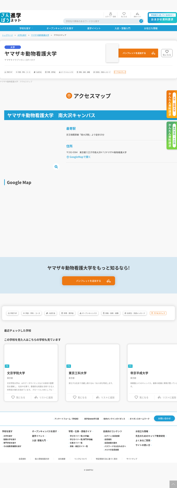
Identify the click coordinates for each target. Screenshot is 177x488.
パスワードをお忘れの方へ (115, 456)
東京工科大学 (78, 381)
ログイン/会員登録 (112, 446)
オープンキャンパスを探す (44, 441)
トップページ (7, 25)
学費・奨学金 (90, 63)
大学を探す (22, 25)
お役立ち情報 (141, 441)
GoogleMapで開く (81, 158)
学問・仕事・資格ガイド (80, 441)
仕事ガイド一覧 (76, 453)
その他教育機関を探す (13, 456)
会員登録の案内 (110, 453)
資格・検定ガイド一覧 (79, 456)
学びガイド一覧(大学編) (79, 446)
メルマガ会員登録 (111, 460)
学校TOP (14, 63)
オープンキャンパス (118, 63)
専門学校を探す (10, 453)
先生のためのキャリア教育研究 (150, 446)
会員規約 (108, 449)
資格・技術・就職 (149, 63)
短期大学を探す (10, 449)
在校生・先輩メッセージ (23, 71)
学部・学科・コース (41, 63)
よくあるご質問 (142, 450)
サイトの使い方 (142, 455)
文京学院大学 (17, 381)
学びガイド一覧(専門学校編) (81, 449)
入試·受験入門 (39, 450)
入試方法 (67, 63)
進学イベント (38, 446)
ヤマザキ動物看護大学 (40, 25)
